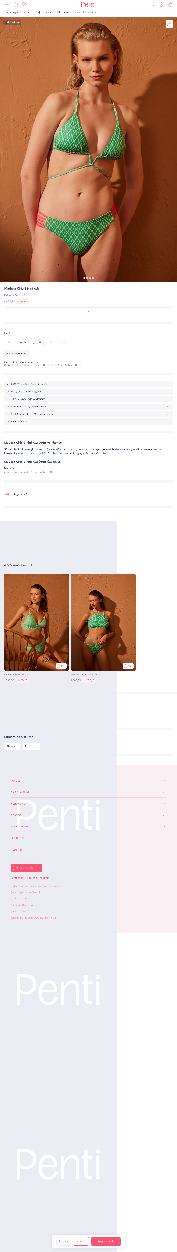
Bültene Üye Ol (29, 867)
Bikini (48, 12)
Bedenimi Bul (17, 353)
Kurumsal (18, 803)
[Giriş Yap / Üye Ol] (161, 4)
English (16, 850)
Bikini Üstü (31, 746)
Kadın (27, 12)
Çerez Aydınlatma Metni (25, 892)
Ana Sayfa (12, 12)
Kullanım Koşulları (22, 905)
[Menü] (6, 4)
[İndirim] (24, 4)
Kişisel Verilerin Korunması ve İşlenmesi (35, 886)
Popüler (16, 780)
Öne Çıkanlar (20, 792)
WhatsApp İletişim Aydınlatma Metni (33, 917)
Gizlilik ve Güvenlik (22, 898)
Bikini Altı (62, 12)
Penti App (17, 838)
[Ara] (15, 4)
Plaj (38, 12)
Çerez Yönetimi (20, 911)
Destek (16, 815)
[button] (84, 278)
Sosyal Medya (20, 826)
